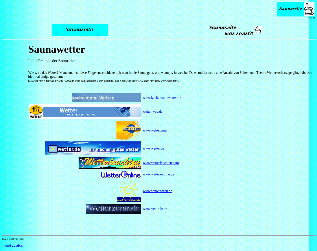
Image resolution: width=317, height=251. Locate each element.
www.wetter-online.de (158, 174)
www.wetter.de (153, 148)
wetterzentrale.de (155, 209)
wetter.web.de (152, 111)
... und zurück (12, 245)
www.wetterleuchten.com (161, 163)
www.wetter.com (155, 130)
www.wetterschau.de (157, 191)
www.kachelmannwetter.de (162, 97)
